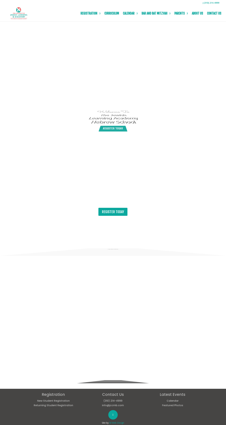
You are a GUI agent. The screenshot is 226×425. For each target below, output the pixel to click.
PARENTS (179, 13)
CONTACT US (214, 13)
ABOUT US (197, 13)
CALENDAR (129, 13)
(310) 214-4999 (112, 401)
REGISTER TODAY (113, 135)
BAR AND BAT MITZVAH (154, 13)
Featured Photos (172, 405)
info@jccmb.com (113, 405)
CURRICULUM (111, 13)
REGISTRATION (89, 13)
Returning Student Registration (53, 405)
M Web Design (116, 422)
